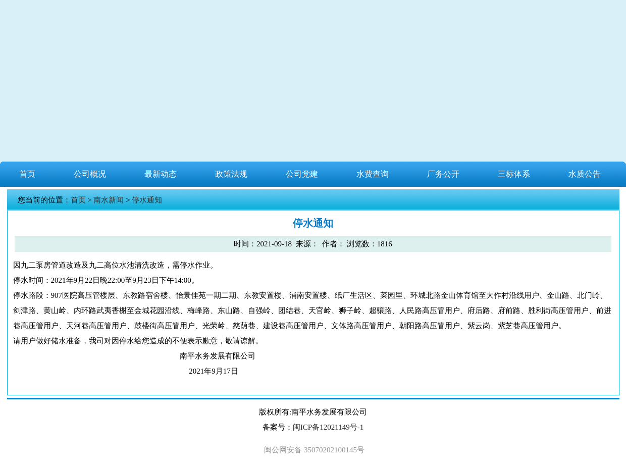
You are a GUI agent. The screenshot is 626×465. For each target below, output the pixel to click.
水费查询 (372, 174)
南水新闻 (108, 200)
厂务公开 (443, 174)
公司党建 (302, 174)
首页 (27, 174)
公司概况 (90, 174)
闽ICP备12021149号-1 (328, 427)
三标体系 (514, 174)
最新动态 (160, 174)
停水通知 (147, 200)
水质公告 (584, 174)
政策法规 (231, 174)
